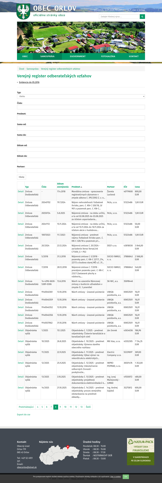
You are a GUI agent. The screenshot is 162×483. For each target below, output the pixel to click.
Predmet (76, 187)
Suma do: (21, 135)
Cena (137, 187)
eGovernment (77, 56)
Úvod (21, 69)
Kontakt (134, 56)
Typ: (19, 92)
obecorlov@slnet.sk (27, 467)
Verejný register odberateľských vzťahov (60, 69)
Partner (111, 187)
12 (76, 407)
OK (125, 477)
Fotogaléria (108, 56)
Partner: (21, 166)
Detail (21, 191)
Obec (25, 56)
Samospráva (47, 56)
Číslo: (19, 103)
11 (71, 407)
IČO (125, 187)
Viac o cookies (115, 477)
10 (65, 407)
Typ (27, 187)
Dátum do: (22, 156)
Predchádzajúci (26, 407)
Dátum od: (22, 145)
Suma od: (21, 124)
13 (81, 407)
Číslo (44, 187)
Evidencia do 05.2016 (29, 82)
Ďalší (88, 407)
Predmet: (21, 113)
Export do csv (23, 414)
